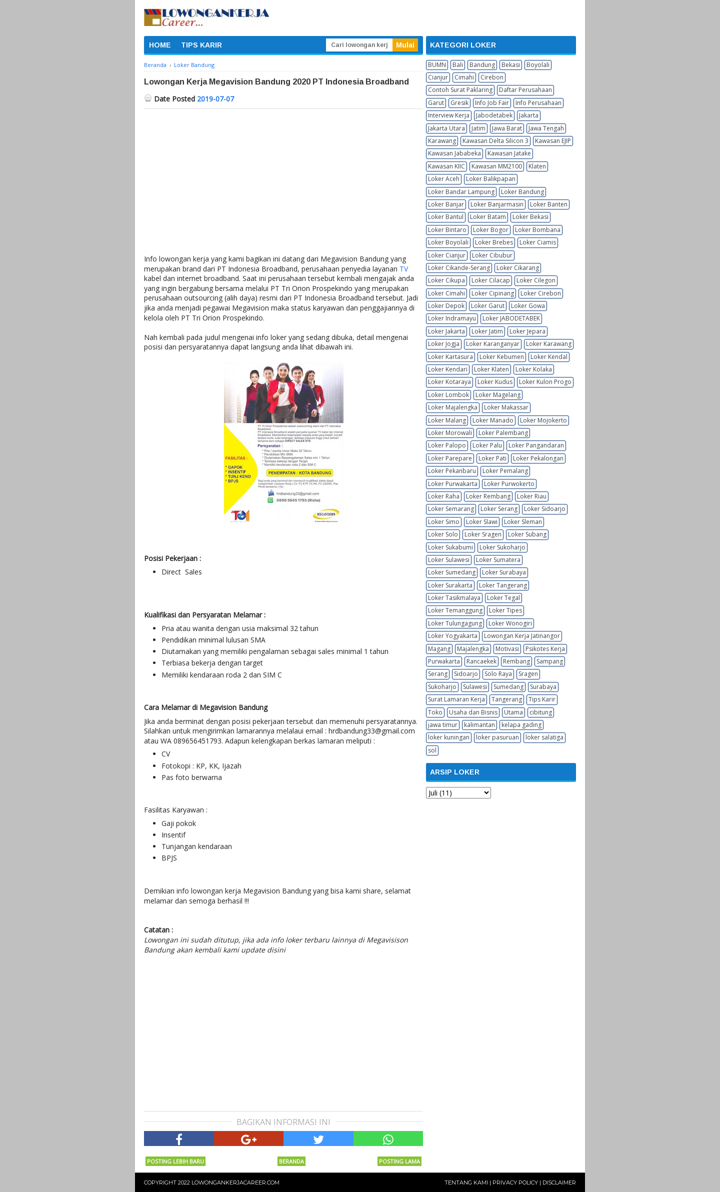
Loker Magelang (498, 394)
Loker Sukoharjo (503, 547)
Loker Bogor (490, 230)
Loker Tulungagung (455, 623)
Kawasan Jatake (509, 153)
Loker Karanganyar (493, 344)
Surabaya (543, 686)
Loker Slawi (482, 522)
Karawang (442, 140)
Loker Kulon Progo (545, 382)
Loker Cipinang (493, 293)
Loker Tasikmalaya (454, 598)
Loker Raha (444, 496)
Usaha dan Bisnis (473, 712)
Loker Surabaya (504, 572)
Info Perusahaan (539, 102)
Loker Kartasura (450, 356)
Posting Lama (399, 1161)
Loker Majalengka (453, 407)
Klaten (537, 166)
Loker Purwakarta (453, 484)
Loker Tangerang (503, 585)
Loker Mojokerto (543, 420)
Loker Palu (487, 445)
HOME (160, 45)
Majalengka (473, 648)
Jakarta (528, 115)
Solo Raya (498, 674)
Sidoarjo (466, 674)
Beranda (291, 1161)
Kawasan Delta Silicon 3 (495, 140)
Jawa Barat (507, 128)
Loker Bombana (537, 230)
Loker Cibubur (492, 255)
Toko (435, 712)
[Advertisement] (283, 184)
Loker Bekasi (530, 216)
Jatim (479, 128)
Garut (436, 102)
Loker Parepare (450, 458)
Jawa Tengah (546, 128)
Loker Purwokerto (509, 484)
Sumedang (509, 686)
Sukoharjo (442, 686)
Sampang (549, 661)
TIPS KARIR (201, 45)
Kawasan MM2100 (497, 166)
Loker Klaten (491, 369)
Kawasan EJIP (553, 140)
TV (404, 269)
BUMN (437, 64)
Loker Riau (531, 496)
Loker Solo (443, 534)
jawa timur (443, 724)
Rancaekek (481, 661)
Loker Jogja (444, 344)
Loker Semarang (451, 508)
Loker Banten (549, 204)
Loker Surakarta (450, 585)
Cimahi (464, 77)
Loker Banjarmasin (497, 204)
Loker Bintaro (447, 230)
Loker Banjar (446, 204)
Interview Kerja (449, 115)
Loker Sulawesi (449, 560)
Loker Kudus (495, 382)
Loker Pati (492, 458)
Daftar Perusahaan (525, 90)
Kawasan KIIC (446, 166)
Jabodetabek (494, 115)
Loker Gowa (528, 306)
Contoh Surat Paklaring (460, 90)
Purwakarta (444, 661)
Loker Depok (446, 306)
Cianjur (438, 77)
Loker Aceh (444, 178)
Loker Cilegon (536, 280)
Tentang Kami (466, 1182)
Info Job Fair (492, 102)
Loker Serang (499, 508)
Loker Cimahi (446, 293)
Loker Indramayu (452, 318)
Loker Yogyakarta (453, 636)
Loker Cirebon (540, 293)
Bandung (482, 64)
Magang (439, 648)
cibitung (541, 712)
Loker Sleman (523, 522)
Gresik (459, 102)
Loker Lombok (448, 394)
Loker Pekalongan (538, 458)
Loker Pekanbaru (452, 470)
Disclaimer (559, 1182)
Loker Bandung (522, 192)
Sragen (528, 674)
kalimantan (479, 724)
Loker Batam (488, 216)
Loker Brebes (494, 242)
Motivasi (507, 648)
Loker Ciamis (538, 242)
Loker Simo (444, 522)
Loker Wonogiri (510, 623)
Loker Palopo (447, 445)
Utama (513, 712)
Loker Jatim (487, 331)
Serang (438, 674)
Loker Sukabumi (450, 547)
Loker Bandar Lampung (461, 192)
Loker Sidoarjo (545, 508)
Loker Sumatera (498, 560)
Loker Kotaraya (449, 382)
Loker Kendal (549, 356)
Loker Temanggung (455, 610)
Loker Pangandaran (536, 445)
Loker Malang (447, 420)
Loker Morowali (450, 432)
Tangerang (507, 699)
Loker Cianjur (447, 255)
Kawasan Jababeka (454, 153)
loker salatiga (545, 737)
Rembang (516, 661)
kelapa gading (522, 724)
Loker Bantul (446, 216)
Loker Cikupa (446, 280)
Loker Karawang (549, 344)
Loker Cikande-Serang (459, 268)
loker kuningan (449, 737)
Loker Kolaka (534, 369)
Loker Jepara (528, 331)
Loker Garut (487, 306)
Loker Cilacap (491, 280)
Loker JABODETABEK (511, 318)
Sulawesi (475, 686)
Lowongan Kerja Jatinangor (522, 636)
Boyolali (538, 64)
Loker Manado (493, 420)
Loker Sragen (483, 534)
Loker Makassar (506, 407)
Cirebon (492, 77)
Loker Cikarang (517, 268)
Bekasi (511, 64)
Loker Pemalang (505, 470)
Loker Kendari (448, 369)
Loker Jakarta (446, 331)
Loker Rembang (488, 496)
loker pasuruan (497, 737)
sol (432, 750)
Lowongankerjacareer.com (236, 1182)
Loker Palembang (503, 432)
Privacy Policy (515, 1182)
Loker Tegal (503, 598)
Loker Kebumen (502, 356)
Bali (457, 64)
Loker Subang (527, 534)
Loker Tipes (505, 610)
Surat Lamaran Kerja (456, 699)
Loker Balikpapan (491, 178)
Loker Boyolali (448, 242)
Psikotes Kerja (545, 648)
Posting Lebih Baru (175, 1161)
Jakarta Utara (446, 128)
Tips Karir (542, 699)
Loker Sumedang (452, 572)
